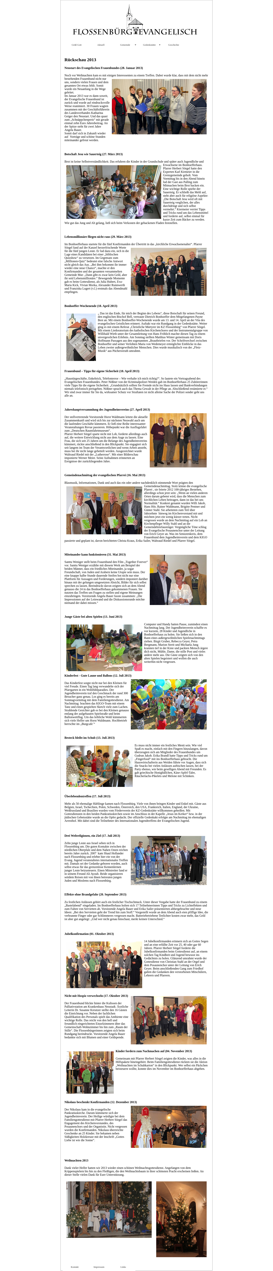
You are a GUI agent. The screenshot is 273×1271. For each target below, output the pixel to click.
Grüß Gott (77, 45)
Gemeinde (125, 45)
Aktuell (100, 45)
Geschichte (173, 45)
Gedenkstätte (149, 45)
